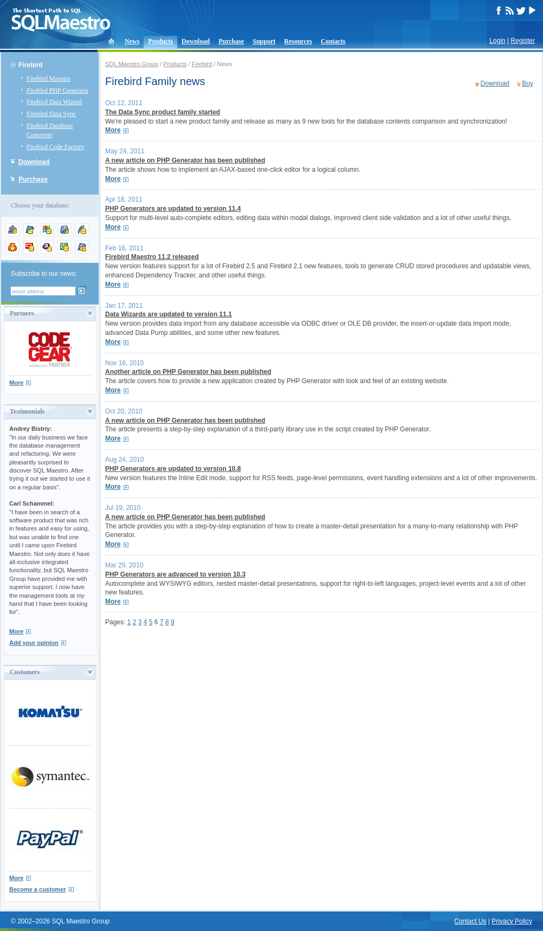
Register (522, 40)
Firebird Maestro (48, 78)
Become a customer (37, 889)
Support (264, 41)
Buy (527, 83)
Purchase (231, 41)
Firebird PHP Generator (57, 90)
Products (160, 41)
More (16, 382)
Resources (298, 41)
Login (497, 40)
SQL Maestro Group (131, 64)
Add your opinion (34, 642)
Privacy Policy (512, 921)
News (132, 41)
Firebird (30, 65)
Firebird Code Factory (56, 147)
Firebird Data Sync (51, 114)
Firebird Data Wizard (54, 102)
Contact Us (470, 921)
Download (196, 41)
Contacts (333, 41)
